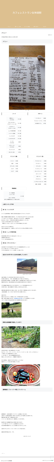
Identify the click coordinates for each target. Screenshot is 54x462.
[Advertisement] (27, 444)
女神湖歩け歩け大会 (18, 298)
